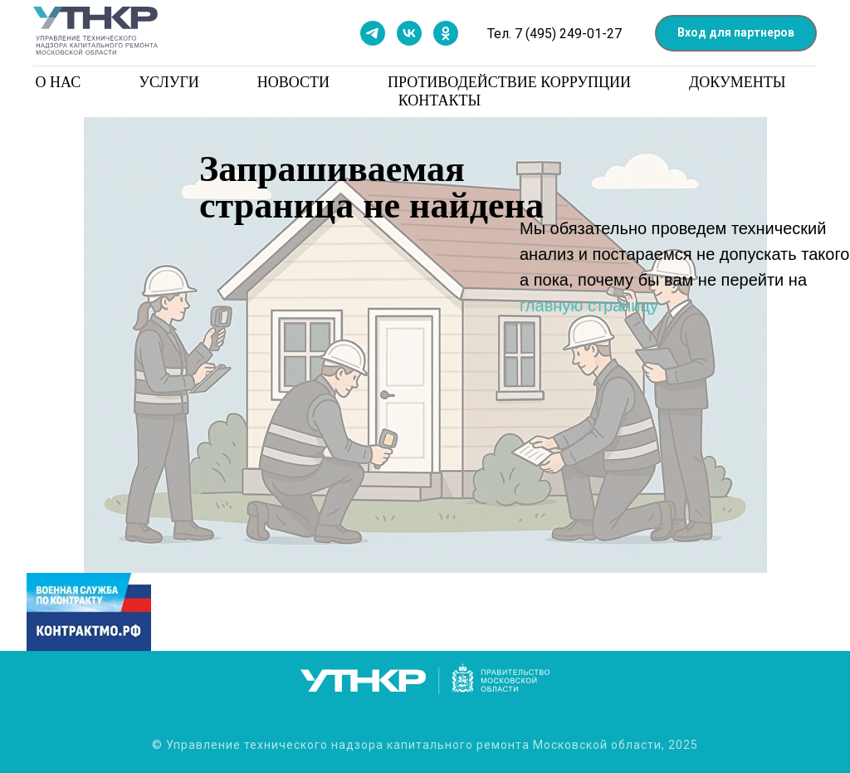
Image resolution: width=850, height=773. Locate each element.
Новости (293, 82)
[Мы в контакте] (409, 33)
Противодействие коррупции (509, 82)
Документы (737, 82)
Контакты (439, 100)
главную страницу (589, 305)
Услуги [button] (169, 82)
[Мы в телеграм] (372, 33)
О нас (58, 82)
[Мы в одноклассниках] (445, 33)
